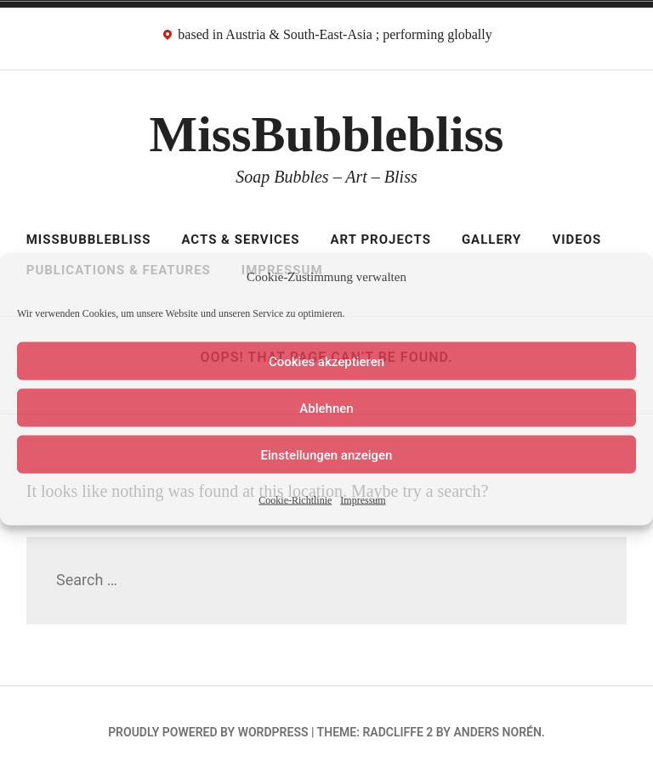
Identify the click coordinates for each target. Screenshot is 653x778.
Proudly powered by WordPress (208, 732)
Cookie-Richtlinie (295, 500)
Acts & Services (240, 239)
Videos (576, 239)
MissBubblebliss (327, 134)
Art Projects (381, 239)
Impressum (362, 500)
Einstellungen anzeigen (327, 454)
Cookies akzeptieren (326, 361)
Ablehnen (326, 407)
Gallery (492, 239)
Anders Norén (497, 732)
